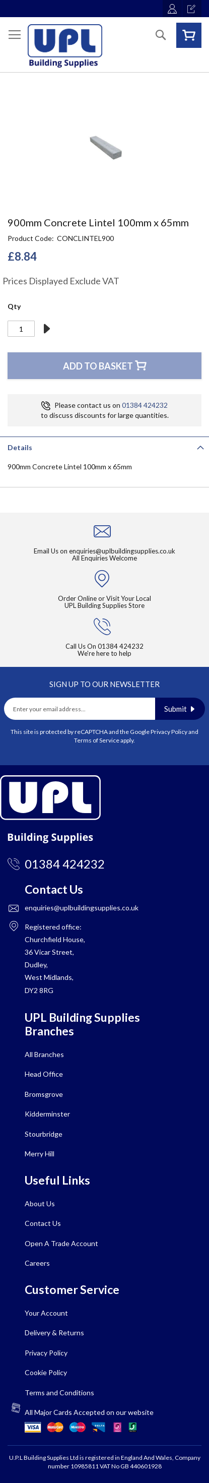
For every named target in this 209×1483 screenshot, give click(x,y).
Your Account (46, 1313)
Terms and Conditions (59, 1392)
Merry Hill (39, 1153)
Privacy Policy (169, 731)
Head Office (44, 1074)
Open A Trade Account (61, 1243)
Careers (37, 1263)
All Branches (44, 1054)
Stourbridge (43, 1134)
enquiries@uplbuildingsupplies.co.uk (122, 551)
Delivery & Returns (54, 1332)
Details (20, 447)
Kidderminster (47, 1113)
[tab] (104, 447)
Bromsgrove (44, 1094)
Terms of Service (96, 740)
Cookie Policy (46, 1372)
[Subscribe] (180, 709)
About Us (40, 1203)
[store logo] (65, 46)
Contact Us (43, 1223)
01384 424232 (145, 405)
